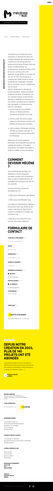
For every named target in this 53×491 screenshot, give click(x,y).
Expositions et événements (11, 463)
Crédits (6, 477)
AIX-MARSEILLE (13, 284)
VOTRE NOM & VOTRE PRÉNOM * (17, 238)
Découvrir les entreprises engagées (14, 423)
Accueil (6, 36)
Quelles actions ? (9, 456)
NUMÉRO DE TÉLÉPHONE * (15, 262)
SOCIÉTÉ (11, 246)
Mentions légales (9, 475)
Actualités (7, 465)
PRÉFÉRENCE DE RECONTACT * (16, 270)
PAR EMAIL (12, 273)
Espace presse (8, 468)
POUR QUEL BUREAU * (14, 280)
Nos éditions (7, 458)
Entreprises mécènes (15, 36)
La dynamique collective (11, 422)
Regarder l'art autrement (11, 425)
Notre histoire (8, 452)
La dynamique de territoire (11, 439)
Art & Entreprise (8, 427)
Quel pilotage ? (8, 454)
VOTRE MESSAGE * (13, 291)
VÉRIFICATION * (13, 305)
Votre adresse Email (10, 403)
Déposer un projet (9, 442)
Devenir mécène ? (26, 36)
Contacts (6, 474)
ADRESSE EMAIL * (13, 254)
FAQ (5, 466)
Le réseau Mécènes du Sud (11, 448)
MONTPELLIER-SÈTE (14, 287)
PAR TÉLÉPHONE (14, 277)
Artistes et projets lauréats (12, 435)
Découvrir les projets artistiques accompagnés (17, 441)
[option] (19, 38)
